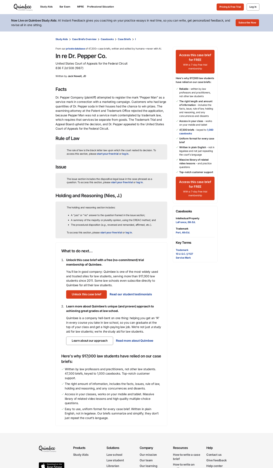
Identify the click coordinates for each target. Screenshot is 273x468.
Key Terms (183, 242)
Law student (115, 460)
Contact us (214, 454)
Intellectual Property (187, 218)
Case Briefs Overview (84, 39)
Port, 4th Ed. (183, 232)
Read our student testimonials (131, 294)
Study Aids (62, 39)
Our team (146, 460)
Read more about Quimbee (134, 340)
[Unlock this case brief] (86, 294)
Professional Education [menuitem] (102, 6)
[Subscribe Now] (247, 22)
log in (125, 153)
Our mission (148, 454)
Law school (114, 454)
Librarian (112, 466)
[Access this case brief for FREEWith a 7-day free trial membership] (195, 61)
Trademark (182, 228)
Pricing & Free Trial (230, 6)
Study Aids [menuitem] (48, 6)
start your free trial (108, 153)
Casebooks (107, 39)
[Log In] (253, 6)
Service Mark (183, 257)
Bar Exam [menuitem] (67, 6)
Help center (214, 466)
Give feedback (216, 460)
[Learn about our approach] (89, 341)
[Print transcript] (214, 39)
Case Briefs (124, 39)
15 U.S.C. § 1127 (184, 253)
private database (75, 48)
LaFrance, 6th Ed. (186, 222)
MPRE (80, 6)
